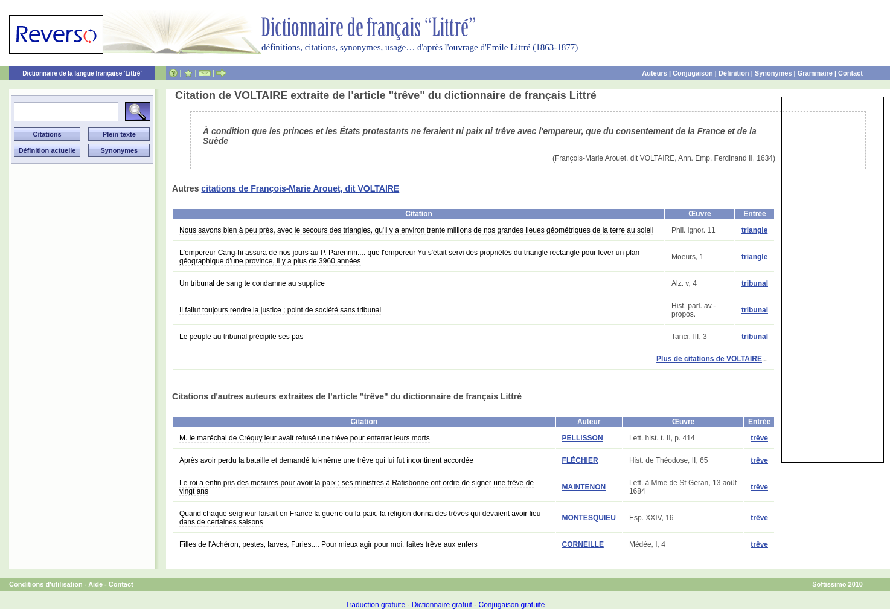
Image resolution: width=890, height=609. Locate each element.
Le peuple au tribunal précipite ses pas (241, 336)
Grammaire (815, 73)
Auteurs (654, 73)
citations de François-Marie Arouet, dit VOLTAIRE (300, 188)
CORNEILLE (583, 544)
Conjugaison (693, 73)
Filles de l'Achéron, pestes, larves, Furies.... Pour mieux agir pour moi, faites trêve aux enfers (328, 544)
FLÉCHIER (580, 460)
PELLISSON (582, 438)
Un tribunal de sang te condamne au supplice (252, 283)
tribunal (754, 283)
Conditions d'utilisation (46, 584)
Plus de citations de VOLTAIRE (709, 359)
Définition (734, 73)
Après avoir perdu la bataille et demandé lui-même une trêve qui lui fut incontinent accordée (326, 460)
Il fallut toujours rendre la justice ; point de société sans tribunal (280, 310)
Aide (95, 584)
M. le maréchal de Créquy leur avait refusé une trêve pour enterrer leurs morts (304, 438)
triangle (754, 230)
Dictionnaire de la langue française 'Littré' (82, 73)
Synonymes (773, 73)
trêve (759, 438)
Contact (850, 73)
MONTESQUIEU (589, 518)
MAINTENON (584, 487)
